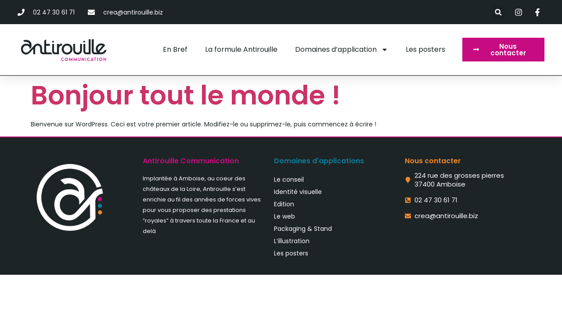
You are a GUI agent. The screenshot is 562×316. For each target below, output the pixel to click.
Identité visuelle (298, 191)
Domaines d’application (341, 49)
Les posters (425, 49)
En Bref (175, 49)
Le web (284, 216)
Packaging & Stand (303, 228)
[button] (498, 12)
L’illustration (292, 241)
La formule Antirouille (241, 49)
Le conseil (289, 179)
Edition (284, 204)
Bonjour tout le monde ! (185, 95)
